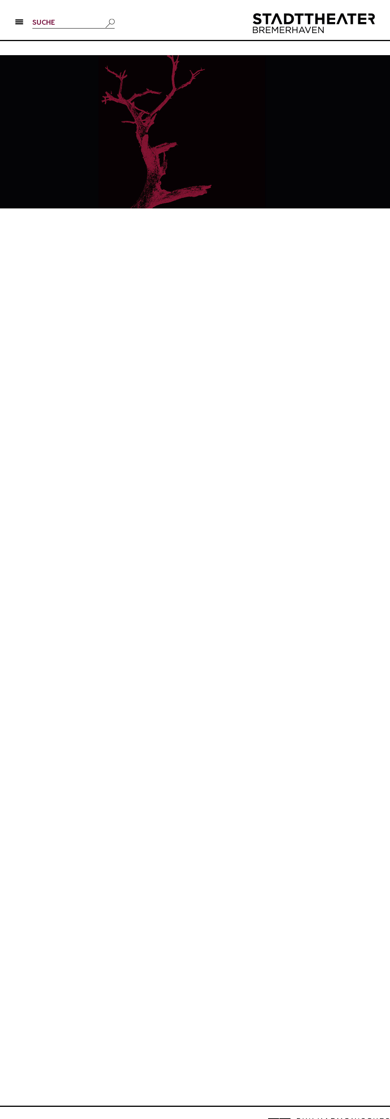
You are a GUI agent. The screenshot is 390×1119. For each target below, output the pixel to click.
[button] (19, 23)
